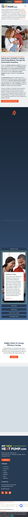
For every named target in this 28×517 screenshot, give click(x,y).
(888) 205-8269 (5, 489)
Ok (12, 515)
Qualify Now (18, 1)
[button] (25, 6)
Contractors (9, 1)
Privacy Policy (3, 511)
